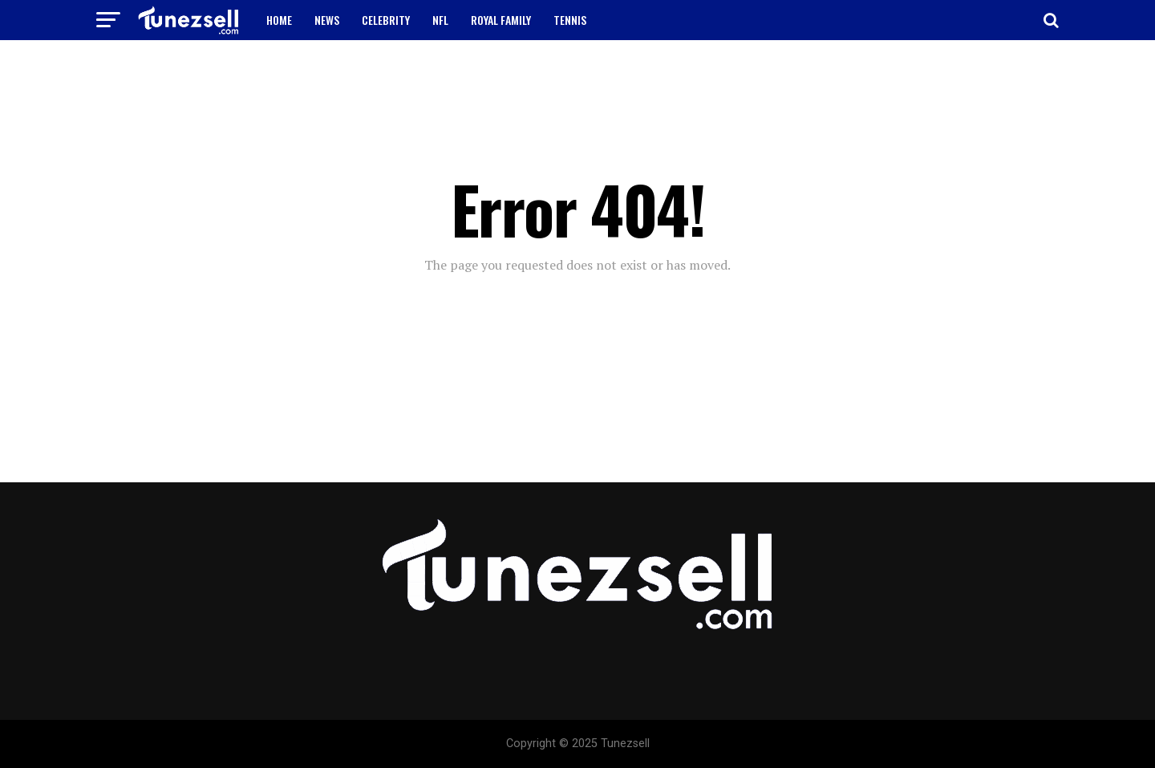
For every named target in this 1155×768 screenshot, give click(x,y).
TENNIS (569, 19)
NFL (440, 19)
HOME (279, 19)
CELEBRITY (386, 19)
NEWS (326, 19)
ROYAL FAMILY (501, 19)
